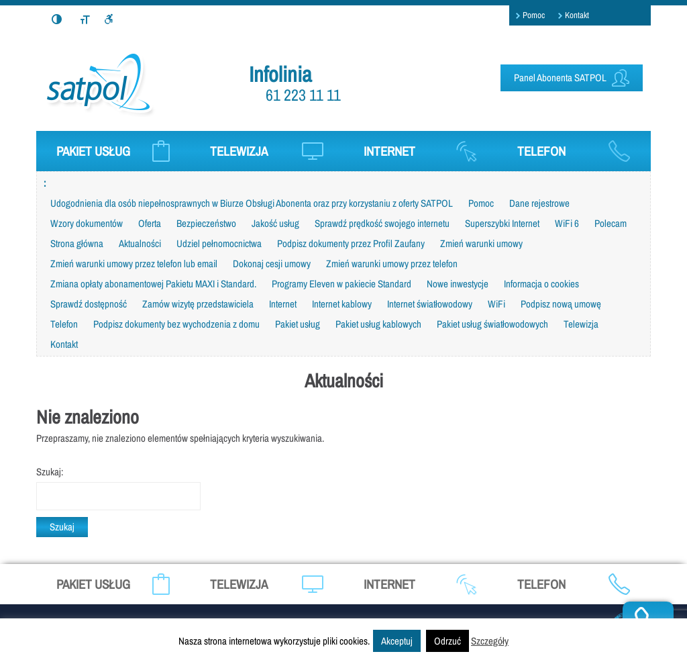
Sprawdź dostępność (88, 304)
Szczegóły (490, 641)
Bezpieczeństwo (206, 223)
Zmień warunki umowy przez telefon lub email (133, 263)
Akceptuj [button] (397, 641)
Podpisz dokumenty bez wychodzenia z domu (176, 324)
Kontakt (577, 15)
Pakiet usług (297, 324)
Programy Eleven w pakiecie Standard (341, 284)
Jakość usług (275, 223)
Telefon (64, 324)
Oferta (149, 223)
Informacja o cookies (541, 284)
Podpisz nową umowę (561, 304)
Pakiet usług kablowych (378, 324)
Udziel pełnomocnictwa (219, 243)
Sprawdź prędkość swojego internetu (382, 223)
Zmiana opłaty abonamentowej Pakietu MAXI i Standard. (153, 284)
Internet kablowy (342, 304)
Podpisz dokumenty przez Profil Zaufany (351, 243)
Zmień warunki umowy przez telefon (392, 263)
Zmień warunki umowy (481, 243)
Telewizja (581, 324)
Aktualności (140, 243)
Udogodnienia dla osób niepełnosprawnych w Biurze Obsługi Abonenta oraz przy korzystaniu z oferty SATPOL (251, 203)
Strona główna (76, 243)
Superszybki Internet (502, 223)
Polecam (610, 223)
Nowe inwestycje (457, 284)
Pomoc (534, 15)
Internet (283, 304)
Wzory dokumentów (86, 223)
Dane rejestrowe (539, 203)
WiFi (496, 304)
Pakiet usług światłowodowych (492, 324)
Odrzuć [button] (447, 641)
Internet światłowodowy (429, 304)
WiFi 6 (567, 223)
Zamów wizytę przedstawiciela (198, 304)
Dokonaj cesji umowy (272, 263)
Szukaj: (49, 472)
